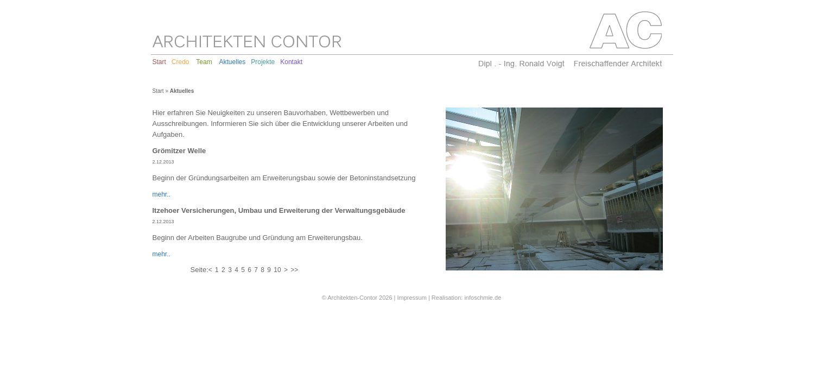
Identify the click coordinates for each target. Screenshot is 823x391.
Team (204, 62)
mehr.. (161, 194)
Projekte (263, 62)
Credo (180, 62)
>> (293, 270)
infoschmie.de (482, 297)
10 (276, 270)
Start (159, 62)
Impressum (411, 297)
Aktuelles (232, 62)
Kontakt (291, 62)
